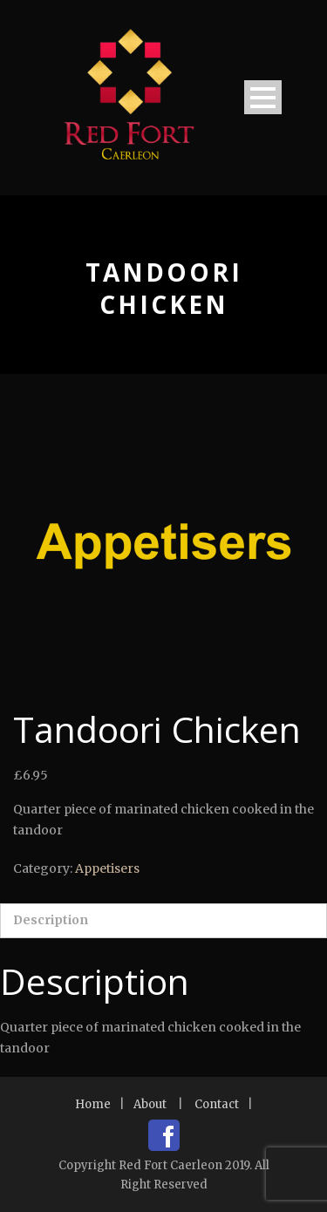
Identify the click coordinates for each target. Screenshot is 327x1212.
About (150, 1104)
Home (93, 1104)
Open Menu (263, 97)
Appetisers (107, 868)
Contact (216, 1104)
